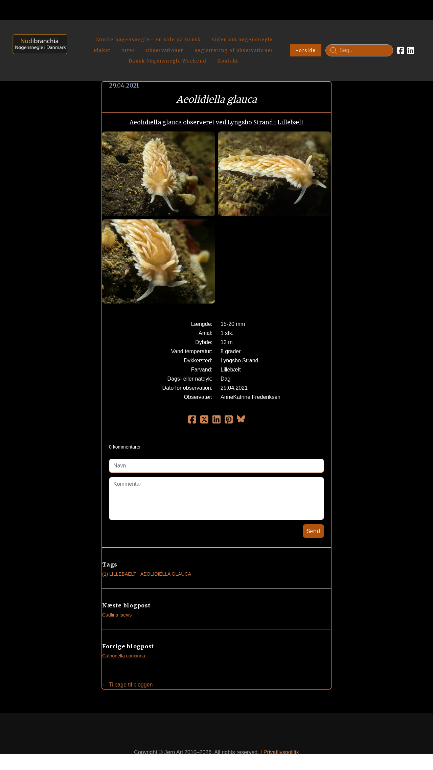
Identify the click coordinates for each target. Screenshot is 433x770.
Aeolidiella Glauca (165, 558)
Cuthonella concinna (123, 640)
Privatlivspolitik (281, 737)
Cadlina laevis (117, 599)
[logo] (37, 42)
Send (313, 515)
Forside (305, 42)
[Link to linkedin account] (410, 43)
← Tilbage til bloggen (127, 669)
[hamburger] (75, 33)
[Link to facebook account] (400, 43)
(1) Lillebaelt (119, 558)
